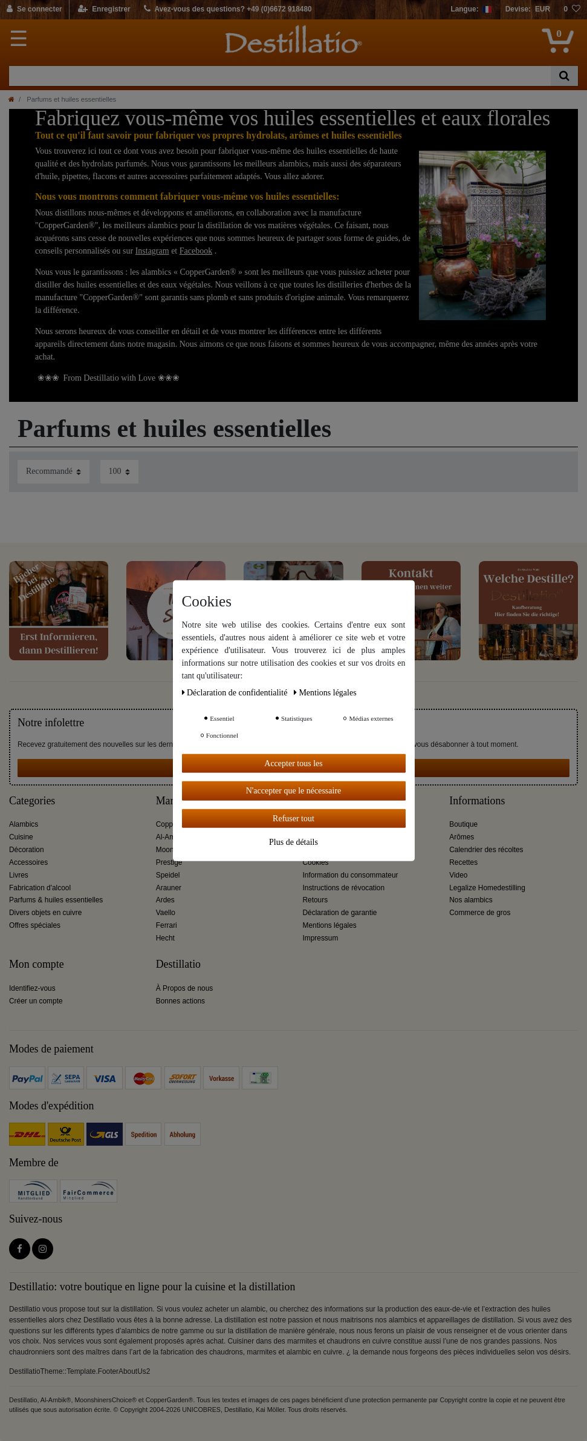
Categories (32, 801)
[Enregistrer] (104, 9)
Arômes (461, 837)
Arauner (168, 888)
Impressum (321, 938)
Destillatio (178, 964)
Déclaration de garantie (340, 912)
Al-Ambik (170, 837)
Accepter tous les (293, 762)
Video (458, 875)
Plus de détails (293, 842)
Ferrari (166, 925)
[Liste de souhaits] (572, 9)
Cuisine (21, 837)
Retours (315, 900)
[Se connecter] (35, 9)
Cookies (316, 862)
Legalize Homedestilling (487, 888)
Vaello (165, 912)
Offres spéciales (34, 925)
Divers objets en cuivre (45, 912)
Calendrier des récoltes (486, 849)
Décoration (26, 849)
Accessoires (28, 862)
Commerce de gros (479, 912)
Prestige (169, 862)
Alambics (23, 824)
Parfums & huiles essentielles (56, 900)
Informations (477, 801)
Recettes (463, 862)
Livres (18, 875)
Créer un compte (36, 1001)
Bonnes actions (180, 1001)
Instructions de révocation (344, 888)
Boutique (463, 824)
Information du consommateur (350, 875)
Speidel (168, 875)
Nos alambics (470, 900)
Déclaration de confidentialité (236, 692)
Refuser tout (293, 817)
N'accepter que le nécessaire (294, 790)
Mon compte (36, 964)
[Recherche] (564, 76)
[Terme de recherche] (280, 76)
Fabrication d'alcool (40, 888)
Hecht (165, 938)
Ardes (165, 900)
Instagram (152, 250)
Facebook (196, 250)
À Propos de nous (184, 988)
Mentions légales (330, 925)
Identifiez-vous (32, 988)
